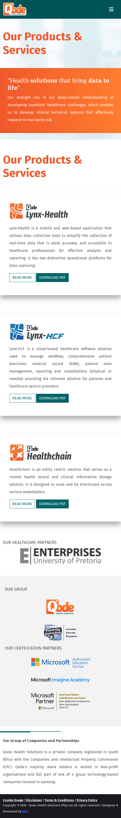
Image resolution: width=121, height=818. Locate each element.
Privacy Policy (87, 800)
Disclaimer (34, 800)
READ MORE (22, 277)
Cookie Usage (13, 800)
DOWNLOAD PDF (52, 277)
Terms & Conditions (59, 800)
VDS (25, 811)
